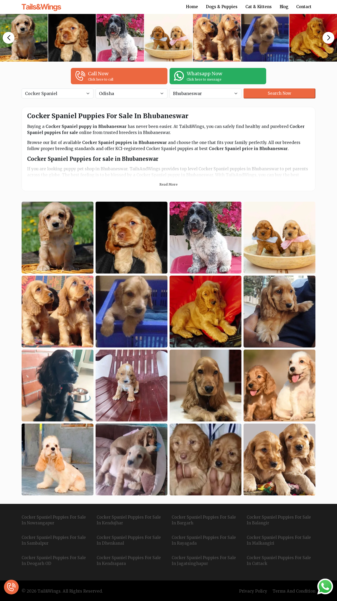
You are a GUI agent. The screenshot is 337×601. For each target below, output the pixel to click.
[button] (8, 38)
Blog (284, 6)
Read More (168, 184)
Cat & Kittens (258, 6)
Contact (303, 6)
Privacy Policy (253, 591)
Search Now (279, 93)
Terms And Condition (293, 591)
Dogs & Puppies (221, 6)
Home (192, 6)
